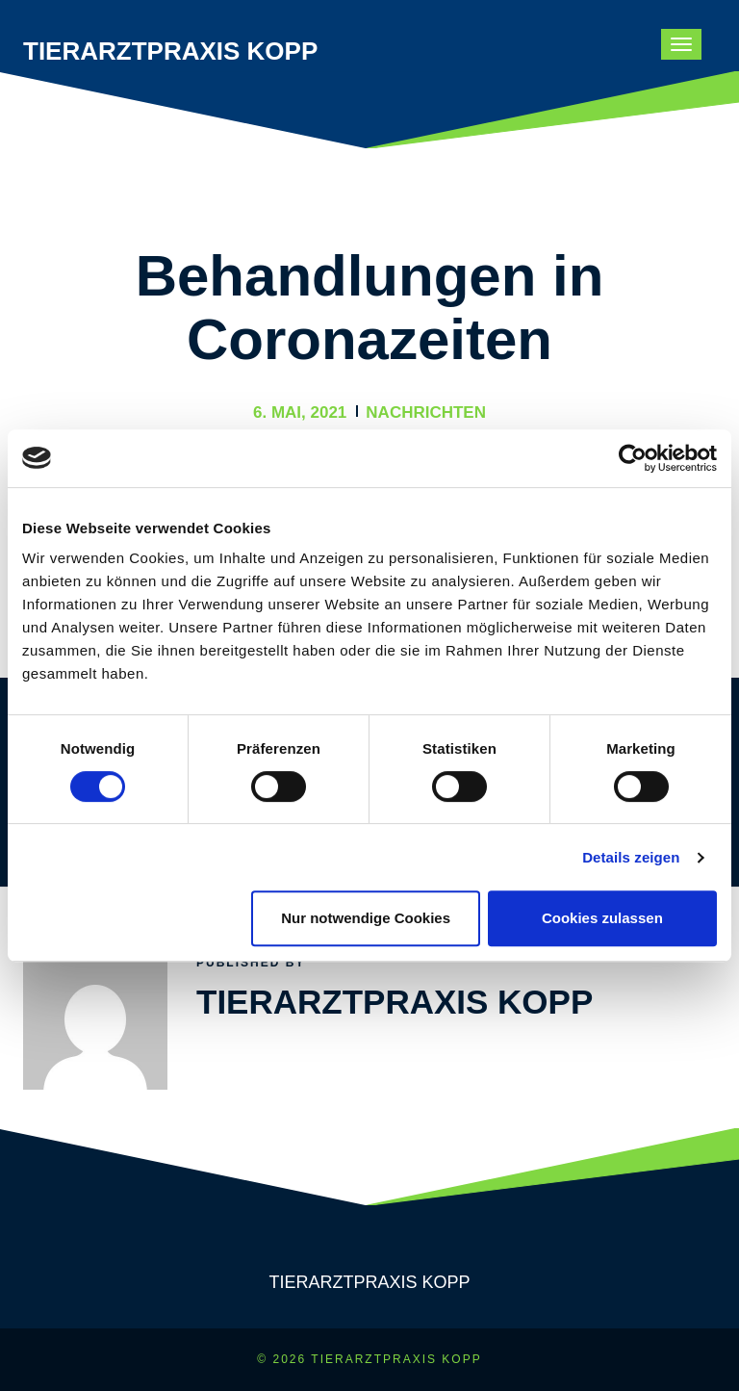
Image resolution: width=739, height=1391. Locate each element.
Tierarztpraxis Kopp (170, 51)
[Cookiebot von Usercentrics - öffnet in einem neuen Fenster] (632, 458)
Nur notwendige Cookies (365, 918)
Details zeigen (630, 857)
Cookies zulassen (602, 918)
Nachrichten (426, 412)
